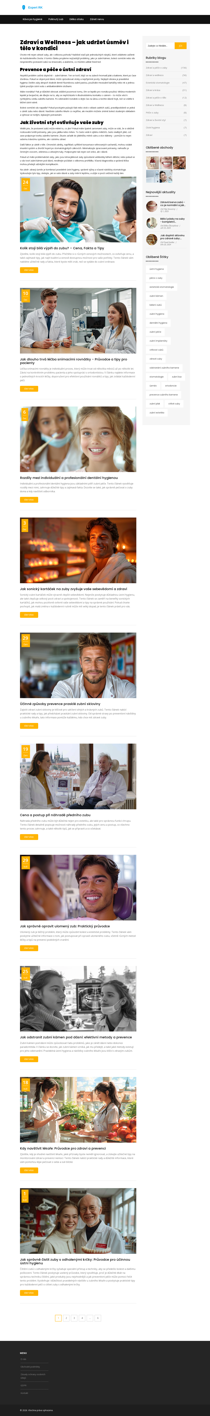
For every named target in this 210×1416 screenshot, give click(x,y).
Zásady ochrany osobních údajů (33, 1376)
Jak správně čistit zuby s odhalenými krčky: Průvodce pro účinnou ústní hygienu (75, 1261)
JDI (180, 45)
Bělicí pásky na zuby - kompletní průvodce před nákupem (172, 220)
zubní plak (155, 403)
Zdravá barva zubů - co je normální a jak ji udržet (172, 204)
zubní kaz (177, 376)
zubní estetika (157, 412)
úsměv (153, 385)
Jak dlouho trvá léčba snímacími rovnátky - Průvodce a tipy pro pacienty (73, 361)
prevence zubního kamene (164, 394)
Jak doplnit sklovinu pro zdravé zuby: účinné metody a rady (172, 237)
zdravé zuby (156, 358)
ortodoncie (171, 385)
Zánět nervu (97, 19)
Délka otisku (77, 19)
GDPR (23, 1385)
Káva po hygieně (32, 19)
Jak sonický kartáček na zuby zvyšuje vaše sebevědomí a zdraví (73, 589)
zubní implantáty (158, 340)
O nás (23, 1359)
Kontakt (24, 1393)
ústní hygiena (157, 269)
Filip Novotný (169, 209)
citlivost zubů (156, 349)
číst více (29, 270)
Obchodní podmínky (30, 1366)
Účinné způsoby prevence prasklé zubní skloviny (60, 704)
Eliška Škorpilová (170, 225)
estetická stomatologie (162, 286)
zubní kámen (156, 295)
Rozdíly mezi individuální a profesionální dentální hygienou (69, 477)
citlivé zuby (174, 403)
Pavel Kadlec (168, 242)
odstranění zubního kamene (164, 367)
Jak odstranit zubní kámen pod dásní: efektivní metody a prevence (76, 1037)
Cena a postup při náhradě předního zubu (55, 815)
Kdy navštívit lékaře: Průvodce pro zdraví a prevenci (63, 1148)
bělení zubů (156, 304)
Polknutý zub (55, 19)
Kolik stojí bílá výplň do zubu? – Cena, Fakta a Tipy (62, 248)
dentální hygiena (158, 322)
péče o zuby (156, 277)
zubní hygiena (157, 313)
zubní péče (155, 331)
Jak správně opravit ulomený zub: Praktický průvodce (65, 926)
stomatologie (157, 376)
